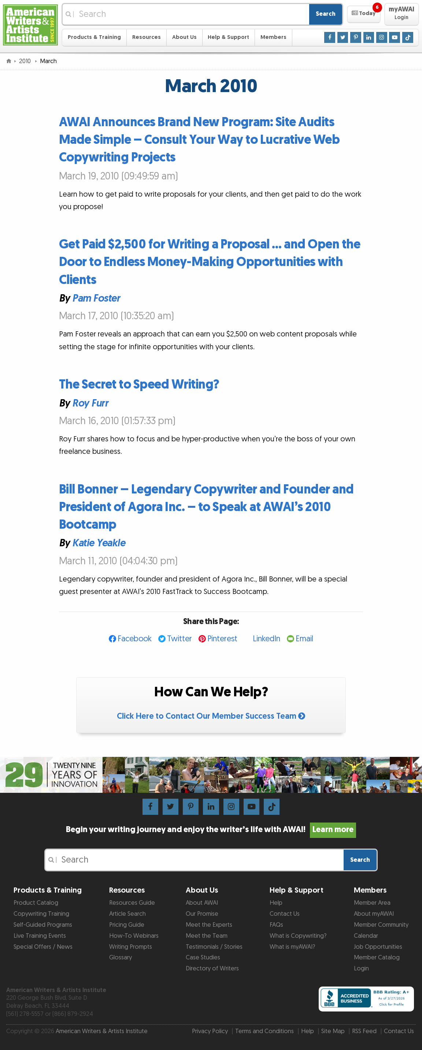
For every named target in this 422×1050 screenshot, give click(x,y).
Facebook (135, 639)
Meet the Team (206, 936)
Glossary (120, 958)
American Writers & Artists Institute (102, 1031)
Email (304, 639)
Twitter (179, 639)
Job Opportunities (378, 947)
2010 (25, 61)
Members (273, 37)
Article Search (127, 914)
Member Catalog (377, 958)
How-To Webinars (134, 936)
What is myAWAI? (292, 947)
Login (361, 969)
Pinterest (222, 639)
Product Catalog (36, 903)
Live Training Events (40, 936)
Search (326, 14)
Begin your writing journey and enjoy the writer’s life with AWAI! (211, 829)
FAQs (276, 925)
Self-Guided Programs (43, 925)
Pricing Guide (126, 925)
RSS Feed (364, 1031)
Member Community (381, 925)
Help (276, 903)
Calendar (366, 936)
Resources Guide (132, 903)
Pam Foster (96, 298)
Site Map (333, 1031)
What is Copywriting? (298, 936)
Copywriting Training (41, 914)
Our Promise (202, 914)
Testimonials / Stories (214, 947)
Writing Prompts (130, 947)
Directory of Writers (212, 969)
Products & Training (94, 37)
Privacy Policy (210, 1031)
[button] (363, 14)
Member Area (372, 903)
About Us (184, 37)
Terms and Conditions (264, 1031)
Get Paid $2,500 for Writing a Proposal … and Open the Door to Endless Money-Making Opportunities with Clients (209, 262)
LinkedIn (266, 639)
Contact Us (285, 914)
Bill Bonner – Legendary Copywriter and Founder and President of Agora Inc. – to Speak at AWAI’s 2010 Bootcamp (206, 507)
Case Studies (203, 958)
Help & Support (228, 37)
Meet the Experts (209, 925)
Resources (146, 37)
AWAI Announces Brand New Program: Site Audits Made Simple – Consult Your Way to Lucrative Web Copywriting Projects (199, 140)
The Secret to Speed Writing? (139, 384)
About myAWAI (374, 914)
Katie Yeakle (98, 543)
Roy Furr (90, 403)
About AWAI (202, 903)
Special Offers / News (43, 947)
